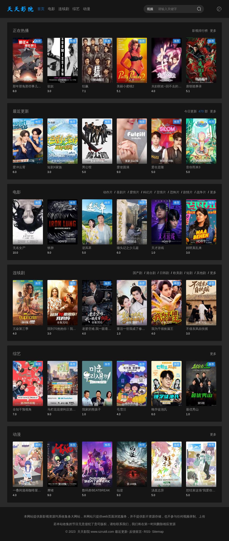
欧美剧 (177, 273)
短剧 (189, 273)
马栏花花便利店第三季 (62, 409)
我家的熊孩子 (91, 409)
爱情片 (134, 192)
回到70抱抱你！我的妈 (62, 328)
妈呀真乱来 (194, 248)
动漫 (86, 9)
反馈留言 (135, 531)
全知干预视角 (22, 409)
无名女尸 (19, 248)
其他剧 (201, 273)
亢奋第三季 (20, 328)
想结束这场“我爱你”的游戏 (201, 490)
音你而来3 (193, 167)
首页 (41, 9)
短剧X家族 (54, 167)
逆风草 (86, 248)
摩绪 (50, 490)
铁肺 (50, 248)
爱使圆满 (123, 167)
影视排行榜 (200, 30)
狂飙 (85, 86)
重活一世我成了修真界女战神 (132, 328)
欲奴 (50, 86)
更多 (213, 30)
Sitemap (157, 531)
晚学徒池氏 (159, 409)
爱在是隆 (157, 167)
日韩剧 (164, 273)
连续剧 (63, 9)
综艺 (76, 9)
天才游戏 (157, 248)
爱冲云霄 (19, 167)
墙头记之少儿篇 (128, 248)
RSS (147, 531)
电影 (51, 9)
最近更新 (121, 531)
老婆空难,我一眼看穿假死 (97, 328)
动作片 (107, 192)
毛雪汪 (121, 409)
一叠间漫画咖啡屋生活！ (28, 490)
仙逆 (120, 490)
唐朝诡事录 (194, 86)
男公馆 (86, 167)
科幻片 (148, 192)
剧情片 (188, 192)
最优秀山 (192, 409)
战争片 (201, 192)
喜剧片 (121, 192)
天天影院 (83, 531)
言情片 (161, 192)
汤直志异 (157, 490)
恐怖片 (174, 192)
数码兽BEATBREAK (96, 490)
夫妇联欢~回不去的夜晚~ (166, 86)
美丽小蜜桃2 (125, 86)
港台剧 (151, 273)
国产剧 (137, 273)
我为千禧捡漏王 (162, 328)
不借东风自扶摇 (197, 328)
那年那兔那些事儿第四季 (28, 86)
